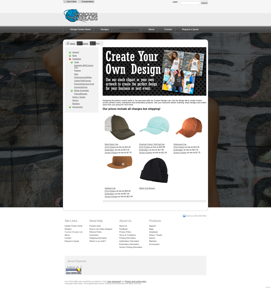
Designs (105, 29)
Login (175, 2)
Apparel (75, 52)
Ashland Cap (110, 188)
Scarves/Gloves (80, 87)
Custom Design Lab (128, 29)
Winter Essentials (81, 90)
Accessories (77, 107)
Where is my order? (97, 241)
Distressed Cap (180, 144)
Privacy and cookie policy (136, 281)
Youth (76, 62)
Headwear (84, 44)
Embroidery (109, 150)
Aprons (75, 100)
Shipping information (98, 238)
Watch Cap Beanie (147, 188)
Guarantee (93, 235)
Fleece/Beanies (80, 94)
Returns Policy (95, 232)
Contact (168, 29)
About (151, 29)
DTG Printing (110, 147)
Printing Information (127, 238)
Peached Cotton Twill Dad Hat (152, 144)
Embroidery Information (129, 244)
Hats (76, 74)
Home (72, 44)
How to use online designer (100, 229)
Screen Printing (111, 153)
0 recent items (88, 2)
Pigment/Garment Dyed (84, 84)
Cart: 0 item (71, 2)
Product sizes (95, 226)
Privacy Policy (125, 232)
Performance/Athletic (83, 77)
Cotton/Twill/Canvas (82, 81)
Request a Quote (190, 29)
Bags (74, 55)
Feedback (123, 229)
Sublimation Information (129, 241)
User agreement (114, 281)
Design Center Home (80, 29)
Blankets (76, 104)
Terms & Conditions (127, 235)
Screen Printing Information (130, 247)
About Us (123, 226)
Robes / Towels (78, 97)
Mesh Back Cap (111, 144)
